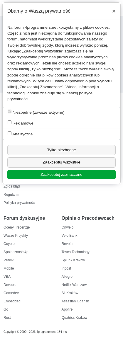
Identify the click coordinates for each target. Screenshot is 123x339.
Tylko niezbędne (61, 150)
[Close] (114, 11)
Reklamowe (20, 122)
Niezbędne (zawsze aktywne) (36, 112)
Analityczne (20, 133)
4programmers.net (41, 27)
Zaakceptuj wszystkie (61, 162)
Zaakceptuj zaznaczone (61, 174)
